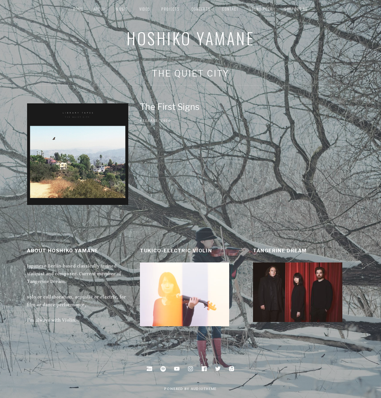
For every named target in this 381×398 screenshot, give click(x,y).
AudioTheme (204, 389)
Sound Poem (261, 9)
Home (78, 9)
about (99, 9)
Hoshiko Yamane (190, 38)
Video (144, 9)
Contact (230, 9)
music (122, 9)
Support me (296, 9)
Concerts (200, 9)
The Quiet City (190, 73)
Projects (170, 9)
